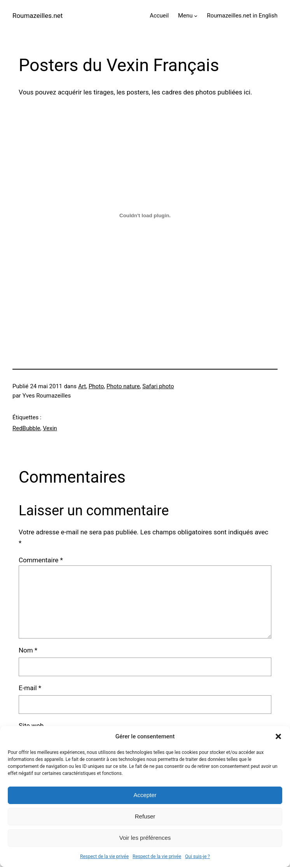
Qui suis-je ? (197, 856)
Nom (28, 650)
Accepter (144, 795)
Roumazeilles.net (37, 15)
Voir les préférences (145, 837)
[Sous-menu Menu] (195, 15)
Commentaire (41, 560)
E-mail (30, 688)
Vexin (50, 428)
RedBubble (26, 428)
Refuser (145, 816)
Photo (96, 386)
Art (82, 386)
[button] (278, 736)
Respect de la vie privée (104, 856)
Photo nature (123, 386)
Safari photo (158, 386)
